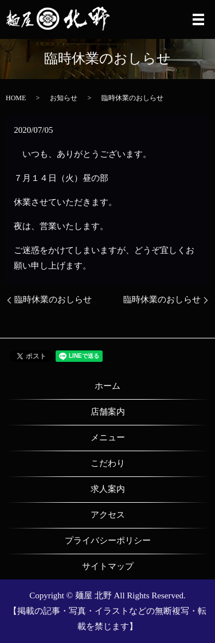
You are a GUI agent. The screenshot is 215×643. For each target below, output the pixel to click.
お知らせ (63, 98)
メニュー (108, 437)
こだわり (108, 463)
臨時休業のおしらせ (53, 299)
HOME (16, 98)
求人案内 (108, 489)
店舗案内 (108, 411)
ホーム (107, 385)
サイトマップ (108, 566)
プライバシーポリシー (108, 540)
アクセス (108, 514)
